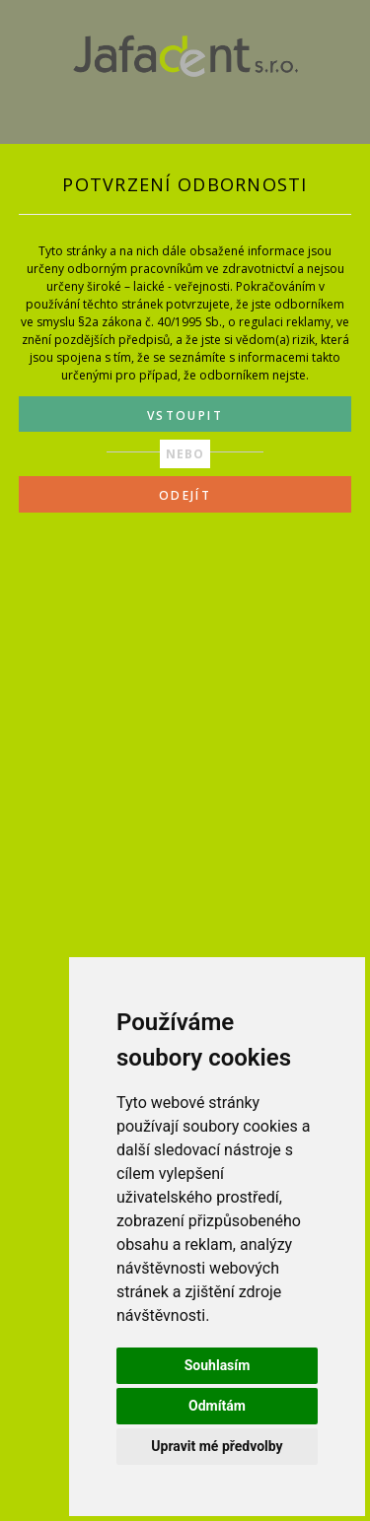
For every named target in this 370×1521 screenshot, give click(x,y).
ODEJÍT (185, 495)
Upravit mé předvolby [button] (216, 1446)
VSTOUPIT (185, 415)
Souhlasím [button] (218, 1365)
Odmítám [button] (217, 1406)
